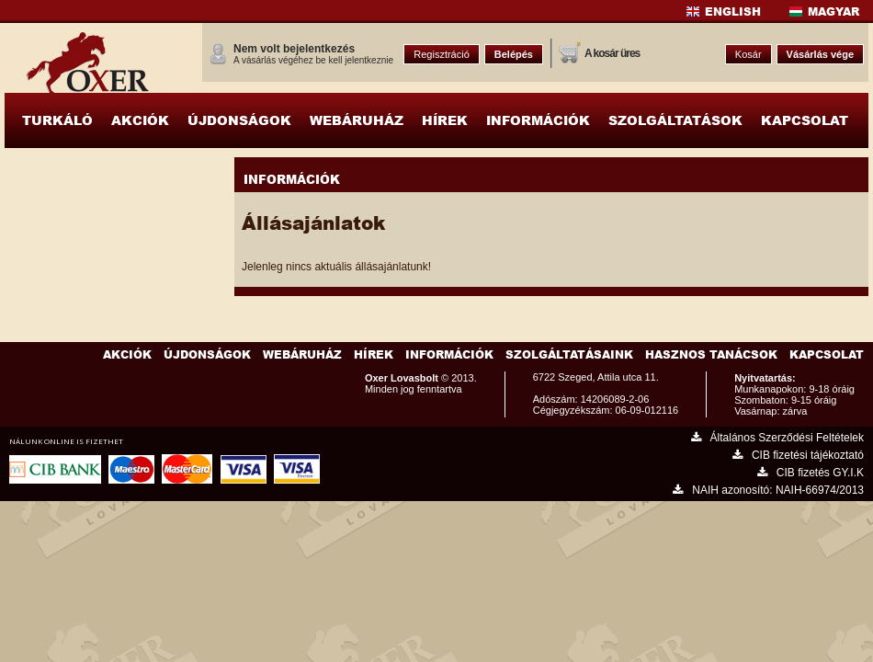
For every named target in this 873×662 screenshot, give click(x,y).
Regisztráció (442, 54)
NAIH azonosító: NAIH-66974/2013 (768, 490)
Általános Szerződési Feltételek (777, 437)
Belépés (513, 54)
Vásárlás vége (820, 54)
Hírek (373, 354)
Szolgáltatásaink (569, 354)
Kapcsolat (826, 354)
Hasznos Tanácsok (711, 354)
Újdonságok (207, 354)
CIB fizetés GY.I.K (810, 472)
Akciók (127, 354)
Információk (449, 354)
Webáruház (302, 354)
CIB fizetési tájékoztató (798, 455)
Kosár (748, 54)
